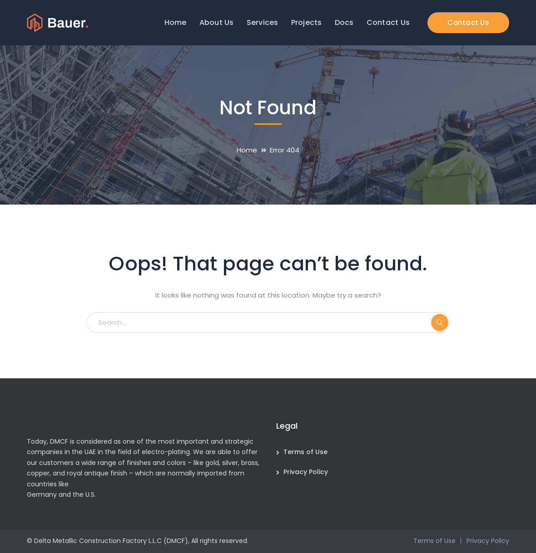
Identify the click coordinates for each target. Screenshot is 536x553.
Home (247, 150)
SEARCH (439, 322)
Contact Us (468, 22)
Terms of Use (305, 451)
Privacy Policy (305, 471)
